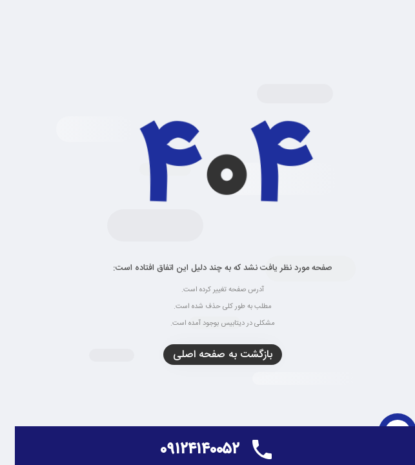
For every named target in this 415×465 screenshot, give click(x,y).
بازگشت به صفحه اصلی (208, 355)
